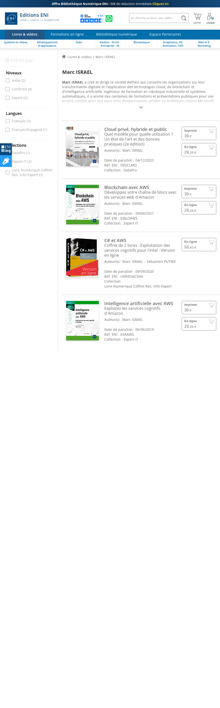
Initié (18, 80)
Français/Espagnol (29, 129)
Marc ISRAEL (132, 150)
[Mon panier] (197, 18)
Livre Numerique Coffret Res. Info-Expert (32, 172)
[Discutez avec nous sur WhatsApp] (109, 18)
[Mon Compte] (210, 18)
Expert (20, 97)
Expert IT (21, 161)
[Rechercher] (183, 18)
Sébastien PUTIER (161, 261)
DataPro (21, 152)
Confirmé (22, 89)
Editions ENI (32, 18)
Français (21, 121)
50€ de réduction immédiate (110, 3)
